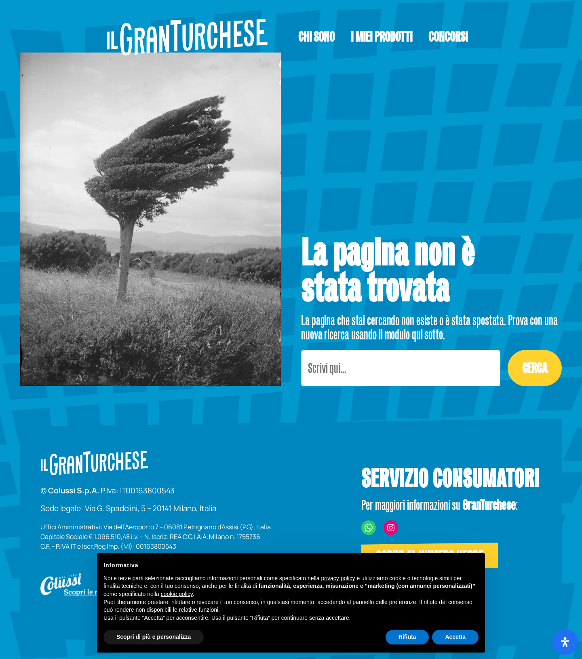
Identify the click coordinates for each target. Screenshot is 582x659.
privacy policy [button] (338, 578)
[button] (381, 37)
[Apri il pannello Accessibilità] (565, 642)
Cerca (535, 368)
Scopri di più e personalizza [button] (153, 637)
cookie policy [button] (177, 594)
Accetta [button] (455, 637)
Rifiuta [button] (407, 637)
